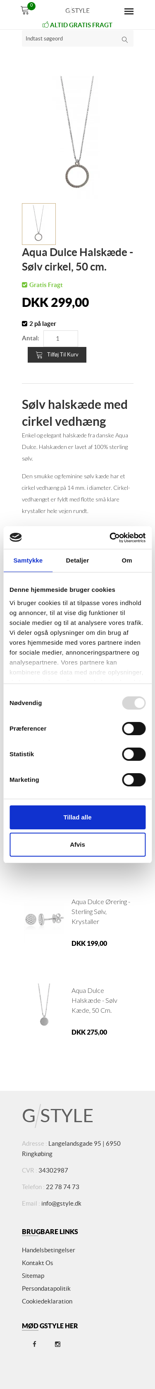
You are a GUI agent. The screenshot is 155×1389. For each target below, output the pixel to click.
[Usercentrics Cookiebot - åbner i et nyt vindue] (110, 537)
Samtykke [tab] (28, 560)
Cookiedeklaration (47, 1301)
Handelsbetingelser (48, 1250)
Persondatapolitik (46, 1288)
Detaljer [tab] (77, 560)
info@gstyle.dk (61, 1203)
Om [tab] (127, 560)
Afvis (77, 844)
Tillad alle (77, 817)
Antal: (30, 338)
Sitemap (33, 1275)
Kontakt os (37, 1262)
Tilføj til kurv (57, 355)
